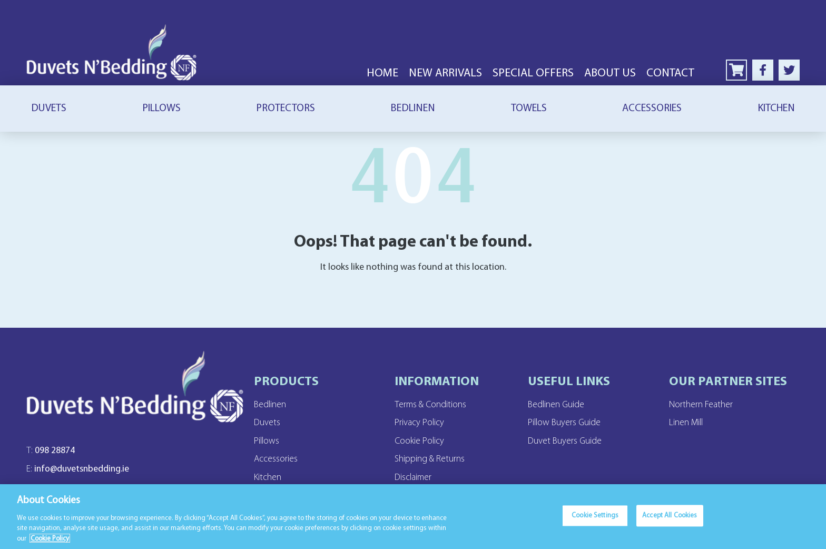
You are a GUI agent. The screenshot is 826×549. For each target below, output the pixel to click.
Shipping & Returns (435, 460)
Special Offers (533, 73)
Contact (670, 73)
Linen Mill (689, 423)
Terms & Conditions (435, 404)
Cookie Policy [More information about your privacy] (50, 543)
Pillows (161, 108)
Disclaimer (416, 478)
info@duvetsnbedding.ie (84, 476)
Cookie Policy (423, 441)
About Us (610, 73)
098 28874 (53, 456)
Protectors (285, 108)
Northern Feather (706, 404)
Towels (529, 108)
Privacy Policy (423, 423)
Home (382, 73)
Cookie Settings (595, 521)
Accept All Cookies (669, 521)
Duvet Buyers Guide (571, 441)
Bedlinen (412, 108)
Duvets (48, 108)
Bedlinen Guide (561, 404)
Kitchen (776, 108)
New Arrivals (445, 73)
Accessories (652, 108)
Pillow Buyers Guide (570, 423)
